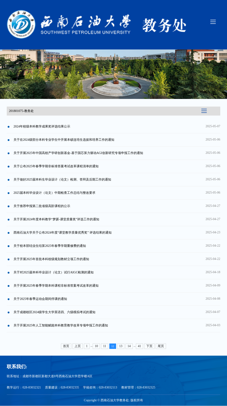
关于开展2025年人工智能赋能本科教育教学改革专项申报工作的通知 (60, 325)
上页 (77, 346)
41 (139, 346)
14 (129, 346)
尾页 (161, 346)
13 (120, 346)
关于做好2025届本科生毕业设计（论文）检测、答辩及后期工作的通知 (62, 179)
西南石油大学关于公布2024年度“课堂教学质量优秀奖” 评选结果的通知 (62, 232)
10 (96, 346)
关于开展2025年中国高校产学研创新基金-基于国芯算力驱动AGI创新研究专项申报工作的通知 (78, 153)
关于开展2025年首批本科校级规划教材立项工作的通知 (51, 259)
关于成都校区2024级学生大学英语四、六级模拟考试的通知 (54, 312)
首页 (66, 346)
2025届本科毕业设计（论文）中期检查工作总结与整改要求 (54, 192)
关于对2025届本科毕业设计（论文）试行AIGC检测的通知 (53, 272)
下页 (149, 346)
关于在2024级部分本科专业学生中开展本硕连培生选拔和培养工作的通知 (63, 139)
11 (104, 346)
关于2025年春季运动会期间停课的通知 (40, 299)
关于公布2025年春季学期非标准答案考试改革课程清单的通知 (56, 166)
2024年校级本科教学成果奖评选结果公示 (41, 126)
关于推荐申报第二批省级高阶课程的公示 (41, 206)
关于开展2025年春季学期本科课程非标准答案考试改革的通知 (56, 285)
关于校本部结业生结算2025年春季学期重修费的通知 (49, 246)
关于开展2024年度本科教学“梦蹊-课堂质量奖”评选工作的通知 (56, 219)
